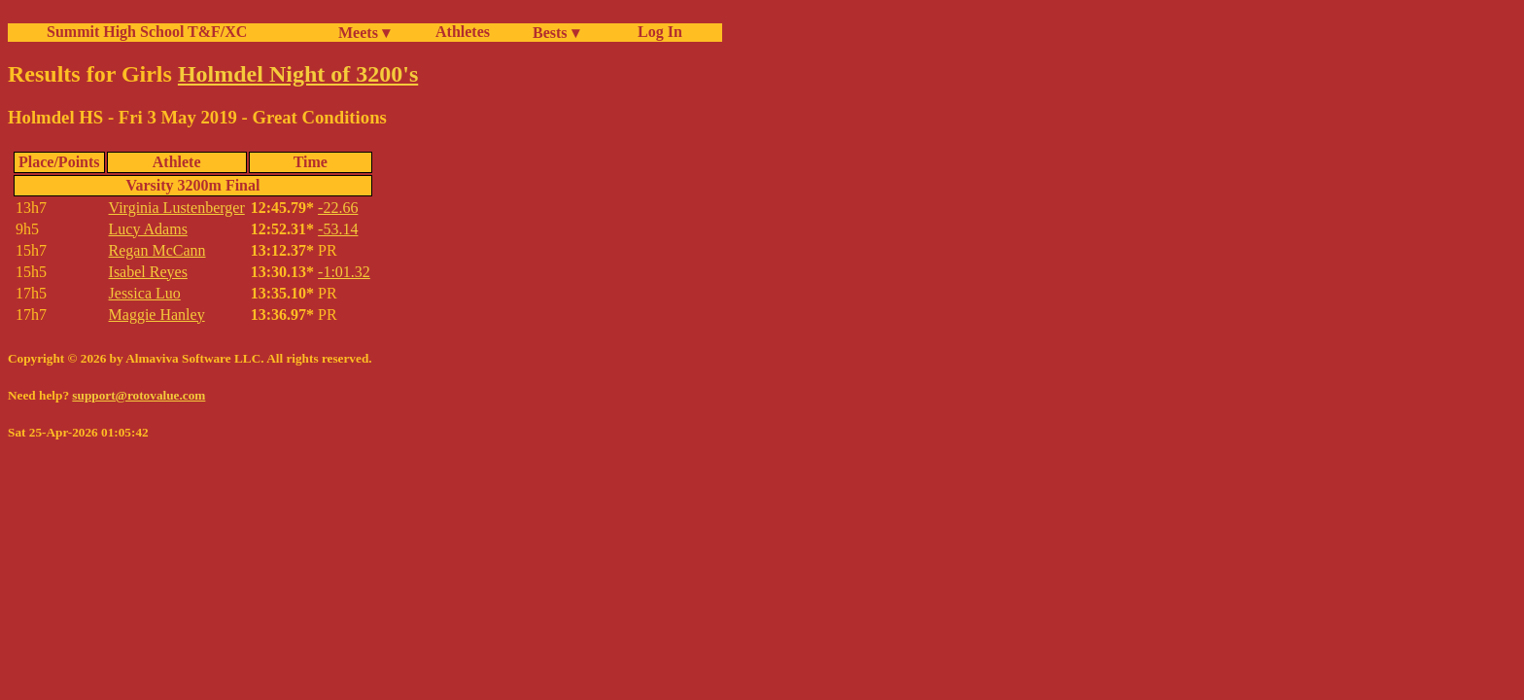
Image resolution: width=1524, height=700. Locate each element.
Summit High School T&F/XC (147, 31)
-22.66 (338, 207)
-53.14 (338, 229)
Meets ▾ (364, 32)
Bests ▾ (556, 32)
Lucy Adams (148, 229)
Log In (656, 31)
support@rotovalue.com (138, 395)
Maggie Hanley (157, 314)
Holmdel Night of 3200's (298, 74)
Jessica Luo (145, 293)
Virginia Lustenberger (177, 207)
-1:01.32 (344, 271)
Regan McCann (157, 250)
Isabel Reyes (148, 271)
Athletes (462, 31)
